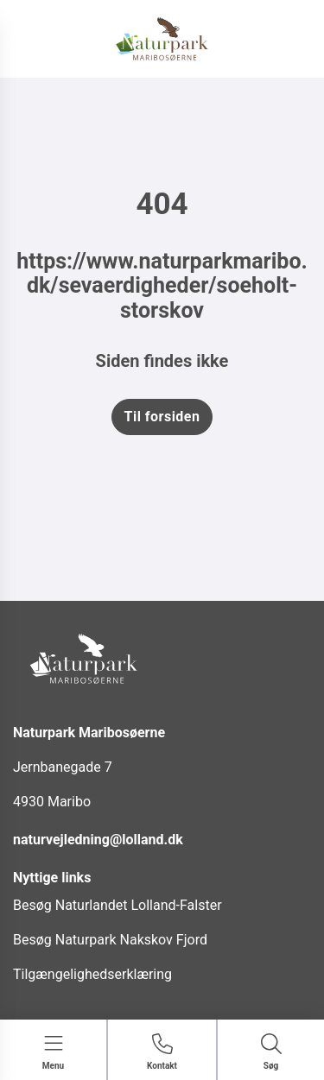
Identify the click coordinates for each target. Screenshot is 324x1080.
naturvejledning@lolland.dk (98, 839)
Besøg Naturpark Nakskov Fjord (110, 940)
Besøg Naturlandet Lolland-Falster (117, 905)
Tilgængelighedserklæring (92, 974)
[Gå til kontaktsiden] (162, 1052)
